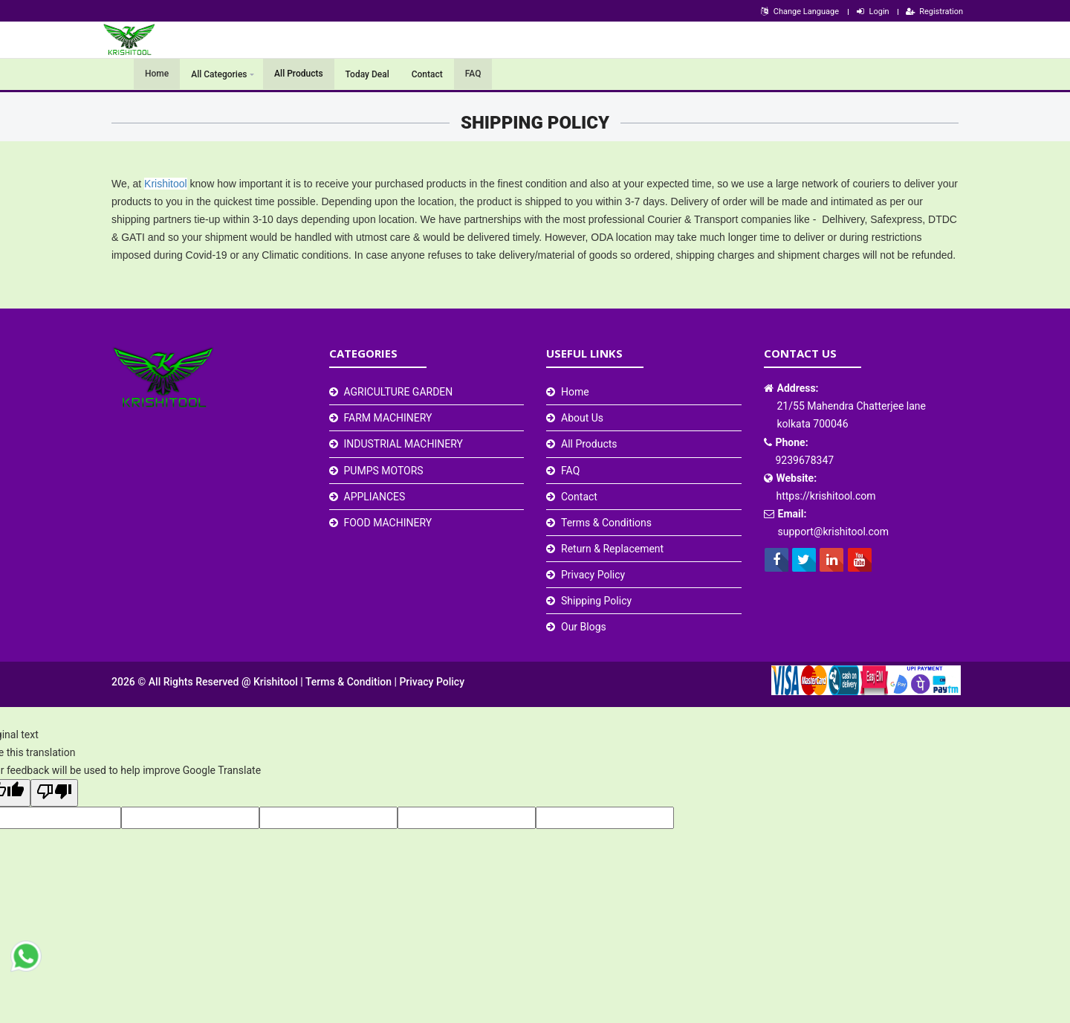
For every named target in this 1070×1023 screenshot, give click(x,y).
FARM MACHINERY (388, 418)
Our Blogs (583, 627)
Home (157, 74)
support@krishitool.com (833, 532)
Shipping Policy (596, 601)
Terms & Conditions (606, 523)
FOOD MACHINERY (388, 523)
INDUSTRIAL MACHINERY (403, 444)
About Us (582, 418)
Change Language (799, 11)
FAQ (473, 74)
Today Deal (367, 74)
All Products (298, 74)
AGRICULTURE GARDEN (398, 392)
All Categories (219, 74)
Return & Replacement (612, 549)
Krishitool (165, 184)
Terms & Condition (349, 682)
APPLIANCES (375, 497)
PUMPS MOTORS (384, 471)
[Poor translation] (54, 793)
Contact (427, 74)
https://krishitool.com (826, 496)
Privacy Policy (593, 575)
